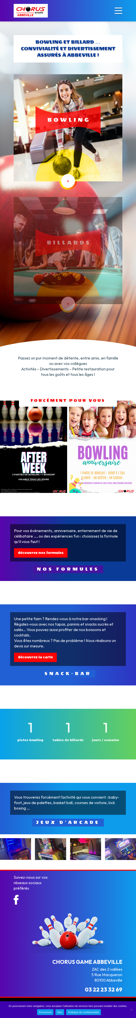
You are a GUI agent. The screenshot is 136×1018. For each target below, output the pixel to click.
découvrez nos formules (41, 553)
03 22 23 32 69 (103, 989)
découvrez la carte (35, 657)
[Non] (131, 1010)
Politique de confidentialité (83, 1012)
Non (59, 1012)
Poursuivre (45, 1012)
